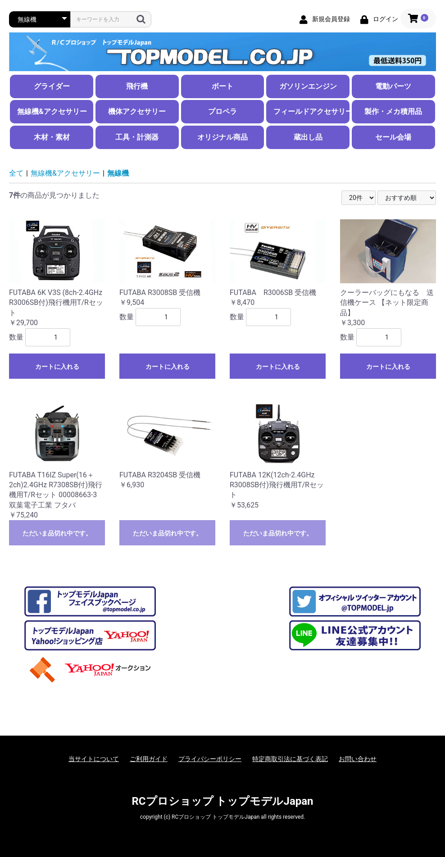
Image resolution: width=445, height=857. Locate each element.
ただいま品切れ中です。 (57, 533)
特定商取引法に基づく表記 (290, 758)
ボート (222, 86)
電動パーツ (393, 86)
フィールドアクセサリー (311, 111)
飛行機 (137, 86)
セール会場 (393, 137)
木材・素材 (52, 137)
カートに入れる (57, 366)
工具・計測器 (137, 137)
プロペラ (222, 111)
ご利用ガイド (149, 758)
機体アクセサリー (137, 111)
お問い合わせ (358, 758)
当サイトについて (93, 758)
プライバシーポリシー (209, 758)
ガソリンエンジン (308, 86)
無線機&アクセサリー (52, 111)
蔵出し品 (308, 137)
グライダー (52, 86)
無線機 (118, 173)
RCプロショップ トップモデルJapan (222, 801)
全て (16, 173)
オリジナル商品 (222, 137)
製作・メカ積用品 (393, 111)
